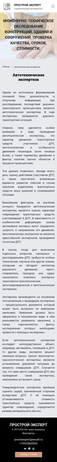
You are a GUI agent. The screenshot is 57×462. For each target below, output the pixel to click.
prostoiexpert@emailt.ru (28, 439)
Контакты (28, 433)
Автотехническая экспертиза (27, 67)
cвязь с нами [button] (28, 454)
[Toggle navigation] (53, 6)
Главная (6, 67)
